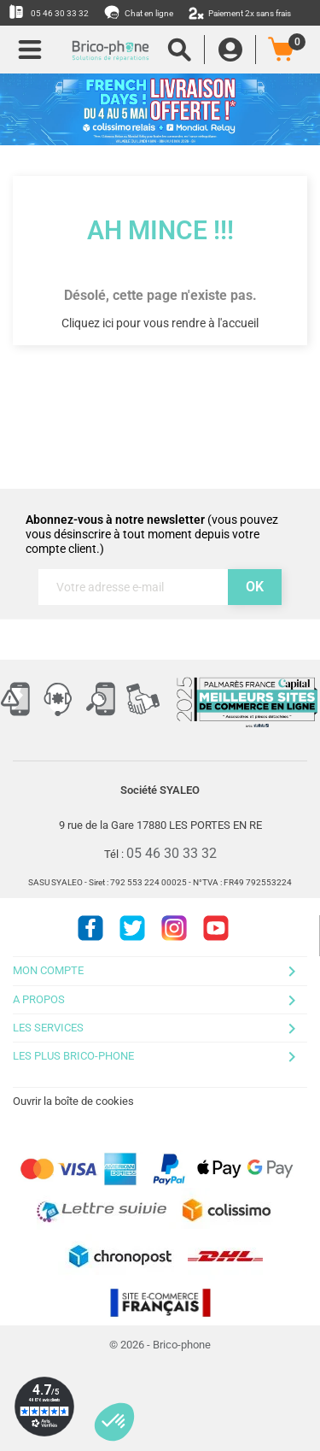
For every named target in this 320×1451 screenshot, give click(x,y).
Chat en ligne (139, 12)
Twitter (132, 928)
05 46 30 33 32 (49, 12)
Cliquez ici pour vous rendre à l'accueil (160, 323)
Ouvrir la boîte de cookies (73, 1101)
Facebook (90, 928)
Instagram (174, 928)
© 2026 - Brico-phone (160, 1344)
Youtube (216, 928)
